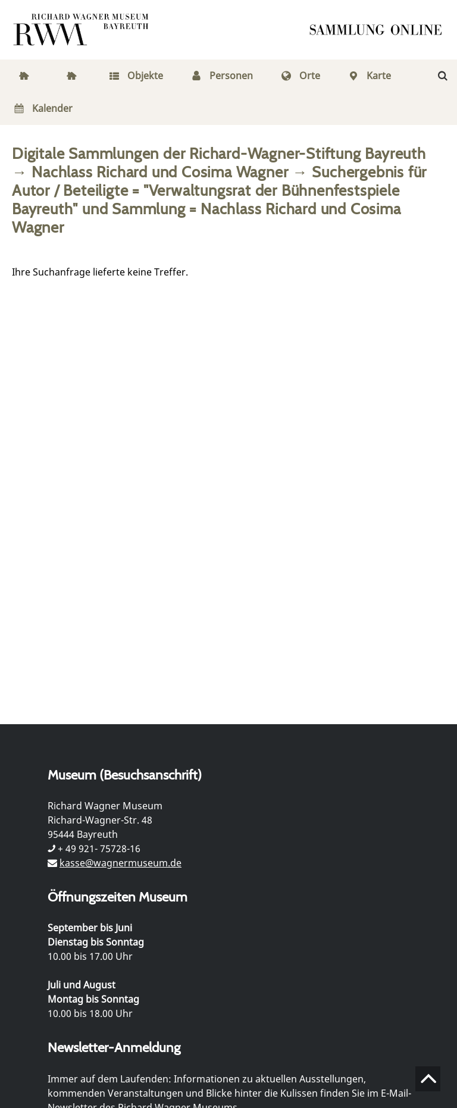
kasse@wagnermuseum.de (120, 862)
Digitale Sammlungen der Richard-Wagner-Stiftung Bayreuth (219, 153)
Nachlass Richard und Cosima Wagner (160, 171)
